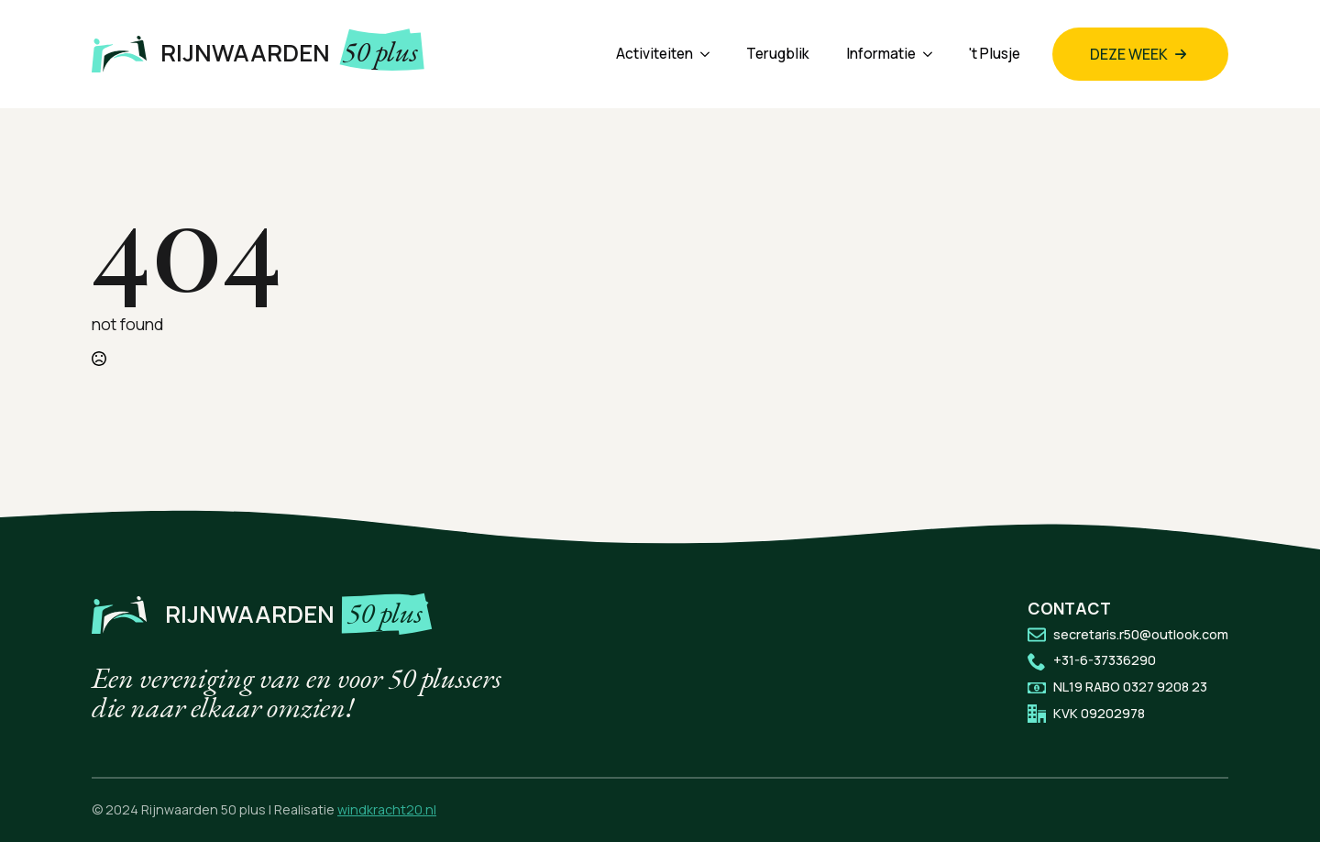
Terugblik (777, 53)
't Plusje (994, 53)
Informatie (881, 53)
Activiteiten (654, 53)
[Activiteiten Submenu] (710, 53)
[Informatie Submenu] (933, 53)
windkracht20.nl (386, 809)
